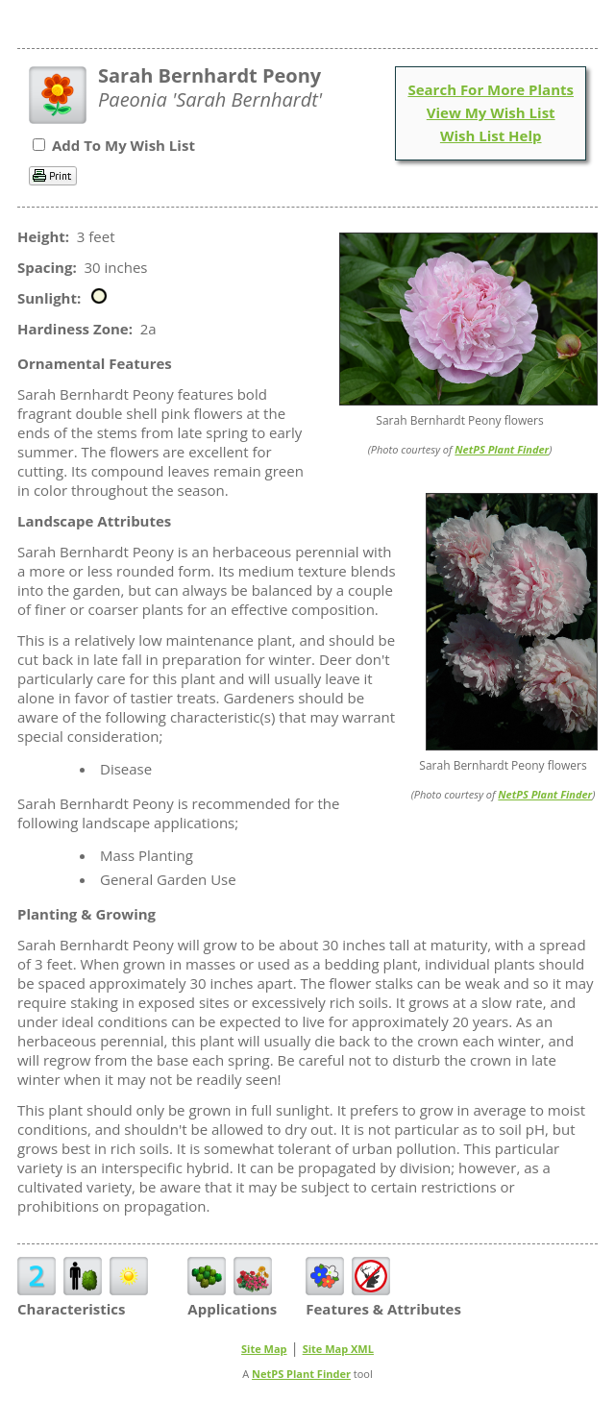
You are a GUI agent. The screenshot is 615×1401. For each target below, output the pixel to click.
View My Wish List (491, 112)
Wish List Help (491, 135)
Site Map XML (338, 1348)
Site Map (264, 1348)
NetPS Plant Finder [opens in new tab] (301, 1373)
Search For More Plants (490, 89)
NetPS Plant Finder (502, 449)
